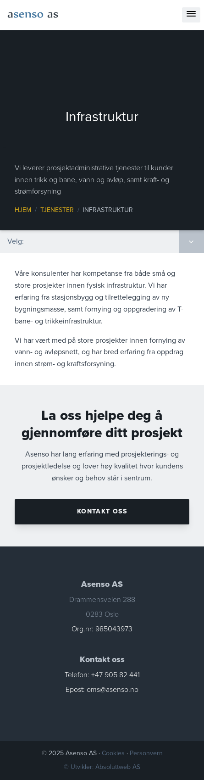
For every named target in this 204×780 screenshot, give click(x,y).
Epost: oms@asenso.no (102, 689)
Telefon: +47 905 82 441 (102, 675)
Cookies (114, 753)
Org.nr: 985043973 (102, 629)
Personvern (146, 753)
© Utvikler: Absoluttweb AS (102, 767)
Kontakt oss (102, 511)
